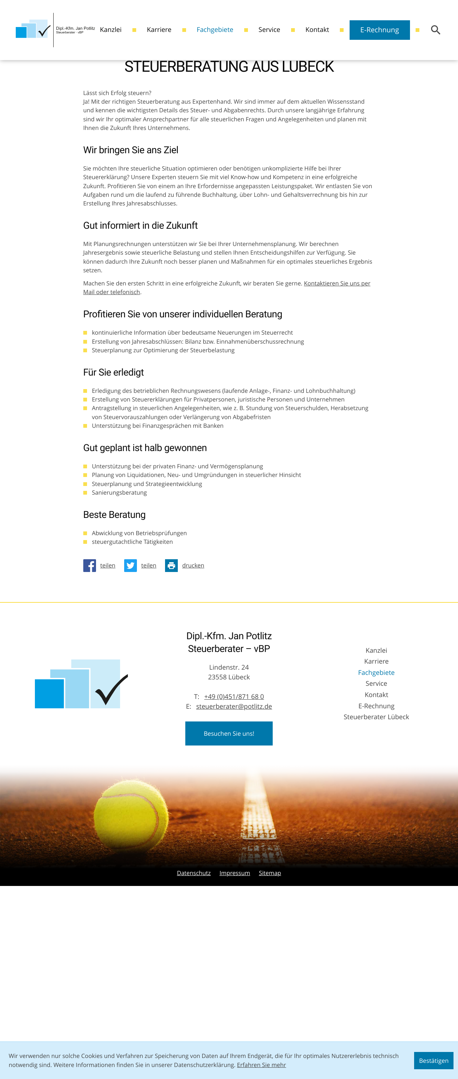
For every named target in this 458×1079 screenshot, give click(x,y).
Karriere (159, 30)
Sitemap (270, 1028)
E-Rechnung (379, 30)
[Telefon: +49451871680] (234, 852)
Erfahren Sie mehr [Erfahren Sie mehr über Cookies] (261, 1065)
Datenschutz (194, 1028)
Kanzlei (111, 30)
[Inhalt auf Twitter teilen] (142, 720)
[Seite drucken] (187, 720)
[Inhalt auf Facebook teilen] (101, 720)
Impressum (234, 1028)
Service (269, 30)
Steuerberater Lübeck (376, 872)
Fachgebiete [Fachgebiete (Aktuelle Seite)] (376, 828)
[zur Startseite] (55, 29)
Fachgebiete (215, 30)
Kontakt (317, 30)
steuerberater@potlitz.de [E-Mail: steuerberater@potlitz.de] (234, 862)
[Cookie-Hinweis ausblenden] (433, 1060)
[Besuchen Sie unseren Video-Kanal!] (6, 105)
